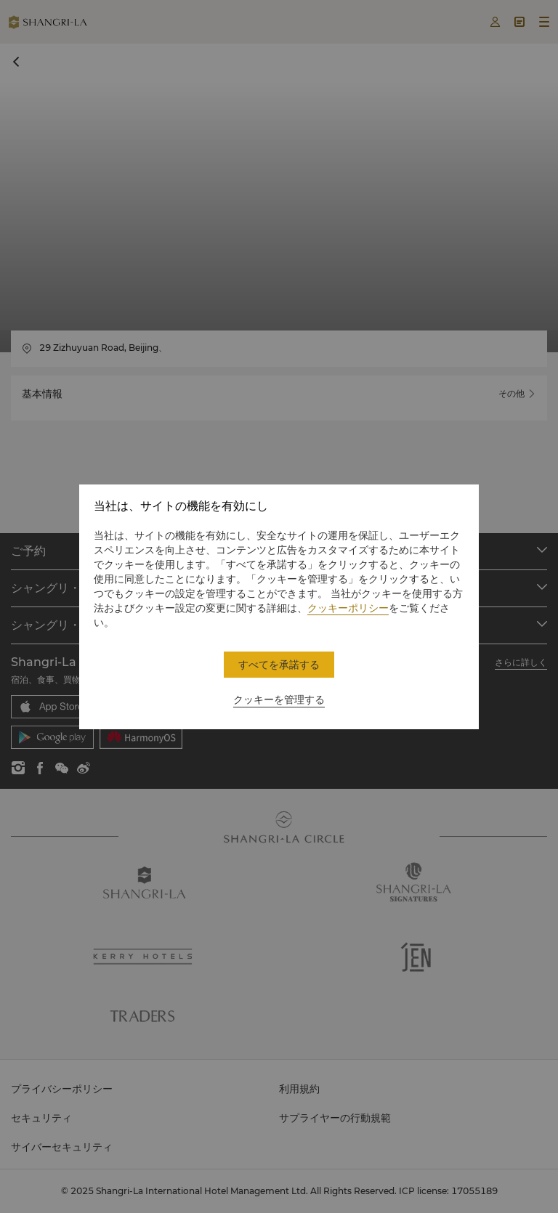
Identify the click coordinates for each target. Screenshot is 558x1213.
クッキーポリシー (348, 607)
